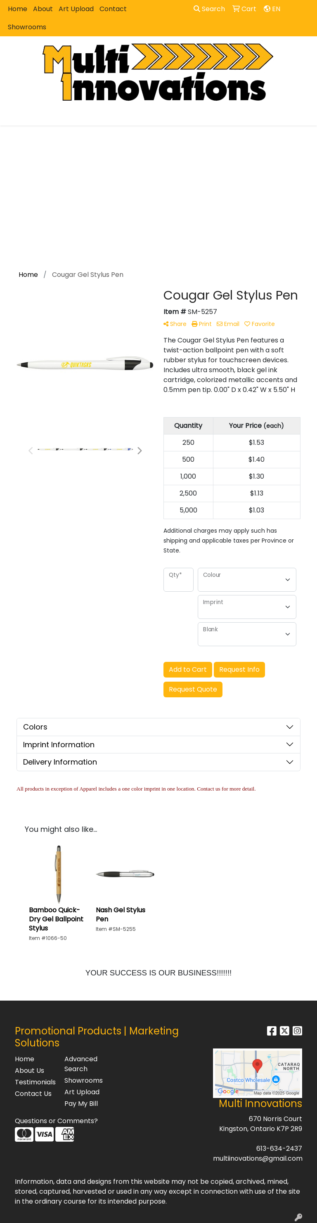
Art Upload (76, 9)
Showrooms (27, 27)
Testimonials (34, 1082)
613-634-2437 (279, 1148)
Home (17, 9)
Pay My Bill (81, 1103)
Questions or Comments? (56, 1121)
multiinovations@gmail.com (258, 1158)
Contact (113, 9)
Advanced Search (80, 1064)
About (43, 9)
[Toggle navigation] (12, 116)
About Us (29, 1070)
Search (209, 9)
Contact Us (33, 1093)
